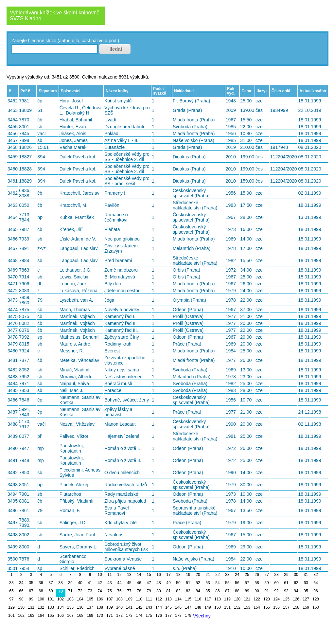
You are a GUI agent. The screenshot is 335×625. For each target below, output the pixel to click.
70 (60, 591)
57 (247, 582)
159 (306, 607)
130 (21, 607)
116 (198, 599)
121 (247, 599)
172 (119, 615)
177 (168, 615)
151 (227, 607)
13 (129, 574)
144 (158, 607)
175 (149, 615)
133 (50, 607)
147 (188, 607)
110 (139, 599)
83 (188, 591)
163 (31, 615)
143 (149, 607)
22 (217, 574)
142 (139, 607)
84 (198, 591)
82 (178, 591)
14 (139, 574)
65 (11, 591)
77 (129, 591)
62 (296, 582)
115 (188, 599)
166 (60, 615)
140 (119, 607)
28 (276, 574)
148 (198, 607)
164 (41, 615)
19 (188, 574)
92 (276, 591)
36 (41, 582)
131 (31, 607)
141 (129, 607)
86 (217, 591)
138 (100, 607)
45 (129, 582)
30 (296, 574)
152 (237, 607)
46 (139, 582)
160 (315, 607)
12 (119, 574)
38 (60, 582)
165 (50, 615)
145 (168, 607)
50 (178, 582)
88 (237, 591)
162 (21, 615)
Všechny (202, 615)
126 (296, 599)
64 (315, 582)
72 (80, 591)
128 (315, 599)
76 (119, 591)
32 (315, 574)
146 (178, 607)
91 (266, 591)
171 (109, 615)
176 (158, 615)
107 (109, 599)
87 (227, 591)
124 (276, 599)
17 (168, 574)
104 (80, 599)
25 (247, 574)
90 (257, 591)
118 (217, 599)
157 (286, 607)
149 (207, 607)
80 (158, 591)
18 (178, 574)
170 (100, 615)
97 (11, 599)
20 (198, 574)
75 (109, 591)
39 (70, 582)
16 (158, 574)
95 (306, 591)
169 (90, 615)
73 (90, 591)
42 (99, 582)
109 (129, 599)
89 (247, 591)
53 (207, 582)
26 (257, 574)
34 (21, 582)
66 (21, 591)
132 (41, 607)
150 (217, 607)
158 (296, 607)
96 (315, 591)
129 (11, 607)
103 (70, 599)
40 (80, 582)
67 (31, 591)
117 (207, 599)
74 (99, 591)
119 (227, 599)
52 (198, 582)
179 (188, 615)
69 (50, 591)
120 (237, 599)
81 (168, 591)
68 (41, 591)
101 (50, 599)
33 (11, 582)
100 (41, 599)
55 (227, 582)
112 (158, 599)
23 (227, 574)
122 (257, 599)
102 (60, 599)
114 (178, 599)
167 (70, 615)
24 (237, 574)
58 (257, 582)
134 (60, 607)
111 (149, 599)
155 (266, 607)
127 (306, 599)
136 (80, 607)
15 (149, 574)
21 (207, 574)
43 (109, 582)
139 (109, 607)
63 (306, 582)
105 (90, 599)
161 (11, 615)
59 (266, 582)
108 (119, 599)
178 (178, 615)
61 (286, 582)
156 (276, 607)
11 (109, 574)
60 (276, 582)
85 (207, 591)
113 (168, 599)
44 (119, 582)
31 (306, 574)
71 (70, 591)
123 (266, 599)
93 (286, 591)
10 (99, 574)
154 (257, 607)
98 (21, 599)
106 (100, 599)
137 (90, 607)
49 (168, 582)
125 (286, 599)
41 (90, 582)
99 (31, 599)
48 (158, 582)
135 (70, 607)
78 (139, 591)
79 (149, 591)
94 (296, 591)
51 (188, 582)
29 (286, 574)
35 (31, 582)
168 (80, 615)
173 (129, 615)
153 (247, 607)
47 (149, 582)
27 (266, 574)
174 (139, 615)
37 (50, 582)
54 (217, 582)
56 (237, 582)
